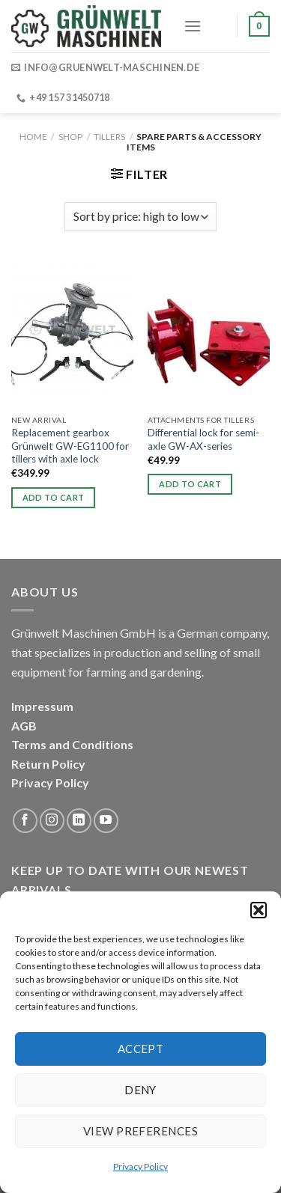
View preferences (140, 1131)
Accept (141, 1048)
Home (33, 136)
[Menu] (193, 25)
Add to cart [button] (53, 497)
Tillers (109, 136)
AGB (24, 725)
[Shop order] (140, 216)
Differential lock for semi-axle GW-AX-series (203, 439)
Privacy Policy (140, 1166)
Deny (140, 1089)
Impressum (42, 706)
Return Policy (48, 764)
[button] (258, 910)
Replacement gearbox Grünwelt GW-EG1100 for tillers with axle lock (70, 446)
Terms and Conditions (72, 744)
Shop (70, 136)
